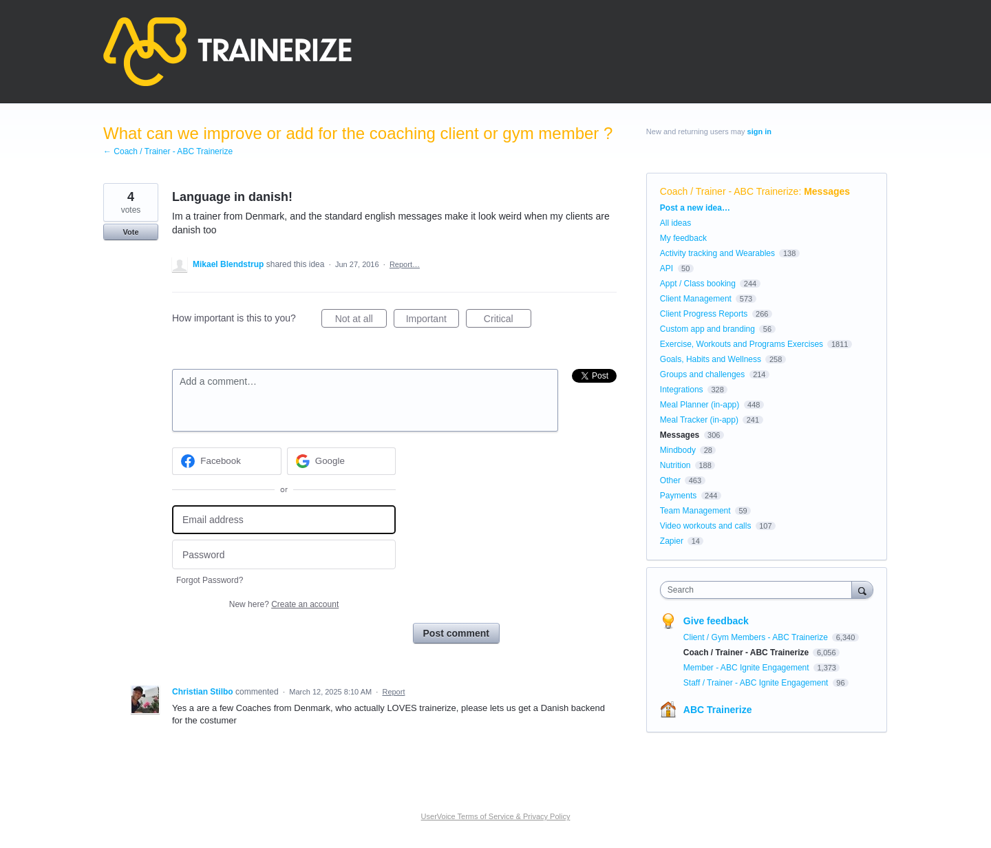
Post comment (456, 633)
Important (432, 320)
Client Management (696, 299)
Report (393, 692)
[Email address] (284, 520)
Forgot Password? (209, 580)
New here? (284, 604)
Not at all (361, 320)
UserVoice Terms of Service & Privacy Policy (496, 816)
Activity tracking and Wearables (717, 253)
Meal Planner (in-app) (699, 405)
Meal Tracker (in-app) (699, 420)
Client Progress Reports (703, 314)
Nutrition (675, 465)
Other (670, 480)
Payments (678, 495)
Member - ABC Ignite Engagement (747, 667)
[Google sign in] (341, 461)
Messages (827, 191)
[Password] (284, 554)
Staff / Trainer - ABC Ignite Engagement (757, 683)
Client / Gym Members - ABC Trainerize (756, 637)
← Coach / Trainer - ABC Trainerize (168, 151)
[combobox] (759, 590)
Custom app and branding (707, 329)
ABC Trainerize (717, 709)
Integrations (681, 389)
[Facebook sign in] (226, 461)
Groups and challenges (702, 374)
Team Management (695, 511)
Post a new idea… (695, 208)
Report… (405, 264)
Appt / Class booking (698, 283)
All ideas (675, 223)
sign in (759, 131)
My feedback (683, 238)
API (666, 268)
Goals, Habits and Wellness (710, 359)
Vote (130, 232)
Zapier (671, 541)
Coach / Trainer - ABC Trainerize (729, 191)
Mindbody (678, 450)
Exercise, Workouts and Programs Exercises (741, 344)
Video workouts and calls (706, 526)
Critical (507, 320)
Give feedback (716, 620)
